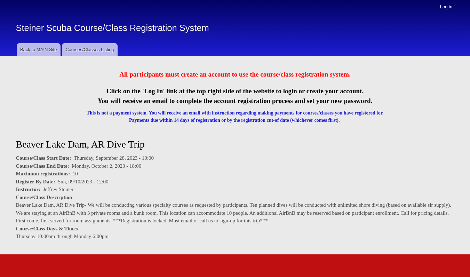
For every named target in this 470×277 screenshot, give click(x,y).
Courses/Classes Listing (89, 49)
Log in (446, 6)
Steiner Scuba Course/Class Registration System (112, 28)
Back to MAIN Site (38, 49)
